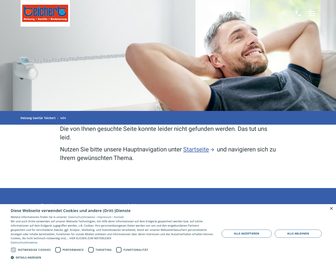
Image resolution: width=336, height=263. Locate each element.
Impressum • (106, 217)
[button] (312, 13)
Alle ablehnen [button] (298, 233)
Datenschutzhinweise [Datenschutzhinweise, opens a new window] (24, 242)
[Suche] (284, 13)
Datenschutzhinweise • (82, 217)
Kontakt (119, 217)
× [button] (331, 208)
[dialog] (168, 233)
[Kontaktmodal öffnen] (298, 13)
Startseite (196, 149)
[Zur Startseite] (45, 13)
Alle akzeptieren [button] (246, 233)
